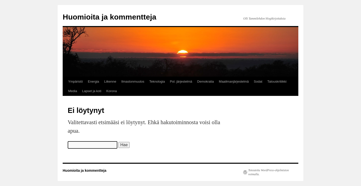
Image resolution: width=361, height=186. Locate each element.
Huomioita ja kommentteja (109, 17)
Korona (111, 91)
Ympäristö (75, 81)
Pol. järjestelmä (181, 81)
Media (72, 91)
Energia (93, 81)
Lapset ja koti (91, 91)
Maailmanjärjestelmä (234, 81)
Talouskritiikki (277, 81)
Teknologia (157, 81)
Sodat (258, 81)
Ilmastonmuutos (132, 81)
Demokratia (205, 81)
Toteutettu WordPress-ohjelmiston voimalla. (268, 172)
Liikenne (110, 81)
